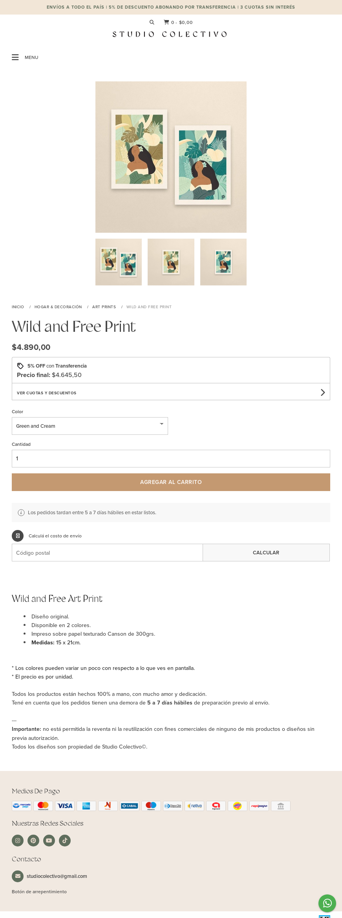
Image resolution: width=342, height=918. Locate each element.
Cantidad (21, 444)
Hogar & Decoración (59, 306)
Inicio (19, 306)
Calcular (266, 552)
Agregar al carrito (171, 482)
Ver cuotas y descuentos (47, 393)
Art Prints (104, 306)
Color (17, 411)
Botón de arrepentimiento (39, 891)
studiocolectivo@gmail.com (49, 876)
